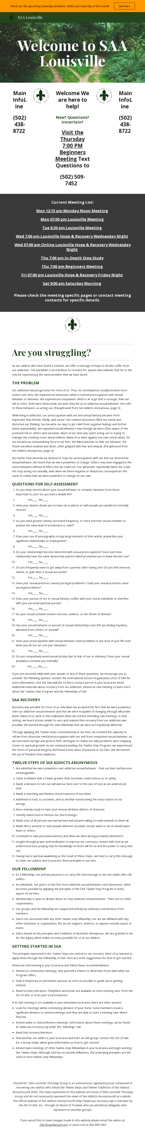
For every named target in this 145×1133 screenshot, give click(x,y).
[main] (72, 52)
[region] (72, 6)
